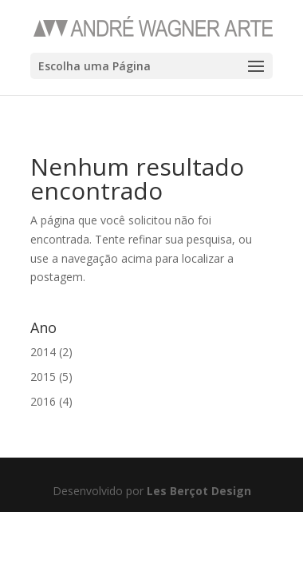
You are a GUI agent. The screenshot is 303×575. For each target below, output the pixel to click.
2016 (43, 401)
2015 (43, 376)
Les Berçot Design (199, 490)
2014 (43, 351)
